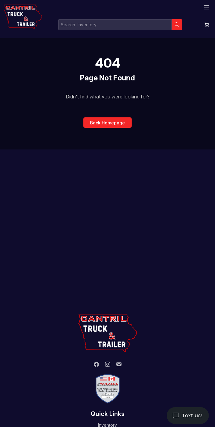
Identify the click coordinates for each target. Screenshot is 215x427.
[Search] (177, 24)
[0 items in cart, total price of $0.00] (206, 24)
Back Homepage (107, 122)
